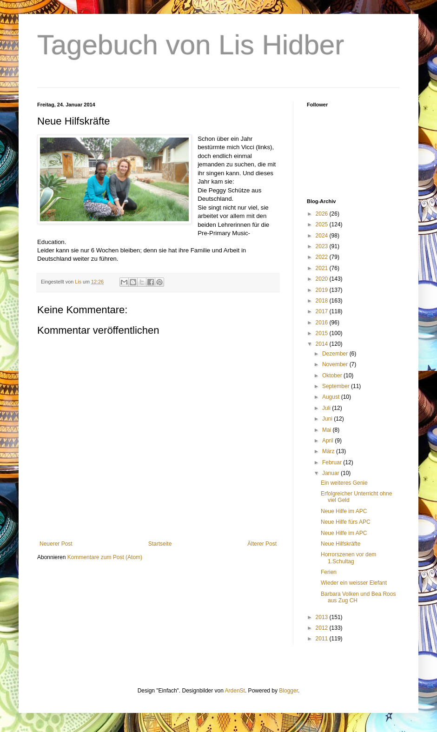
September (336, 386)
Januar (331, 473)
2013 (323, 617)
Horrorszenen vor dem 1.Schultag (348, 557)
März (329, 451)
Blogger (288, 690)
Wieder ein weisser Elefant (354, 583)
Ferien (329, 572)
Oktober (333, 375)
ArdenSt (235, 690)
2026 (323, 214)
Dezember (336, 353)
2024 (323, 235)
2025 (323, 224)
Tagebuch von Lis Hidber (190, 44)
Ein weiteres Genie (344, 483)
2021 (323, 268)
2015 (323, 333)
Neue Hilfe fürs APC (346, 522)
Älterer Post (262, 544)
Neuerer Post (56, 544)
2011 (323, 638)
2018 (323, 300)
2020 (323, 279)
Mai (327, 430)
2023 (323, 246)
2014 (323, 344)
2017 (323, 311)
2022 (323, 257)
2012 (323, 628)
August (331, 397)
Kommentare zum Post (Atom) (104, 557)
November (336, 364)
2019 (323, 290)
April (328, 440)
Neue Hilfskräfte (340, 544)
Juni (328, 418)
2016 (323, 322)
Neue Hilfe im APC (344, 511)
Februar (332, 462)
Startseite (160, 544)
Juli (327, 408)
